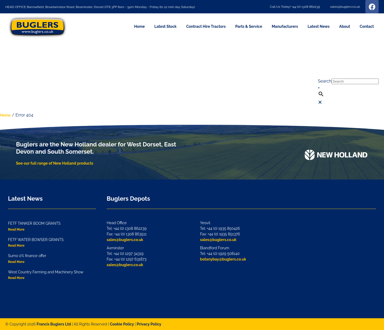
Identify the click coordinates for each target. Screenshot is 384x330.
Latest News (318, 26)
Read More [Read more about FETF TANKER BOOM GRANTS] (16, 229)
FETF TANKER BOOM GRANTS (34, 223)
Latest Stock (165, 26)
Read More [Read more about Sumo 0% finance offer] (16, 262)
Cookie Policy (122, 324)
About (344, 26)
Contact (367, 26)
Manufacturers (285, 26)
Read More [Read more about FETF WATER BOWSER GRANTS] (16, 245)
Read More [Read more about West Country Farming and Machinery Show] (16, 278)
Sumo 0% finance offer (27, 256)
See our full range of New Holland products (54, 163)
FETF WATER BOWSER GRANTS (35, 240)
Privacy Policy (149, 324)
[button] (348, 48)
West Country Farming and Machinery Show (45, 272)
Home (139, 26)
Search (324, 81)
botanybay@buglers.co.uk (223, 259)
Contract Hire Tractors (206, 26)
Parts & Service (248, 26)
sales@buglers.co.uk (125, 240)
